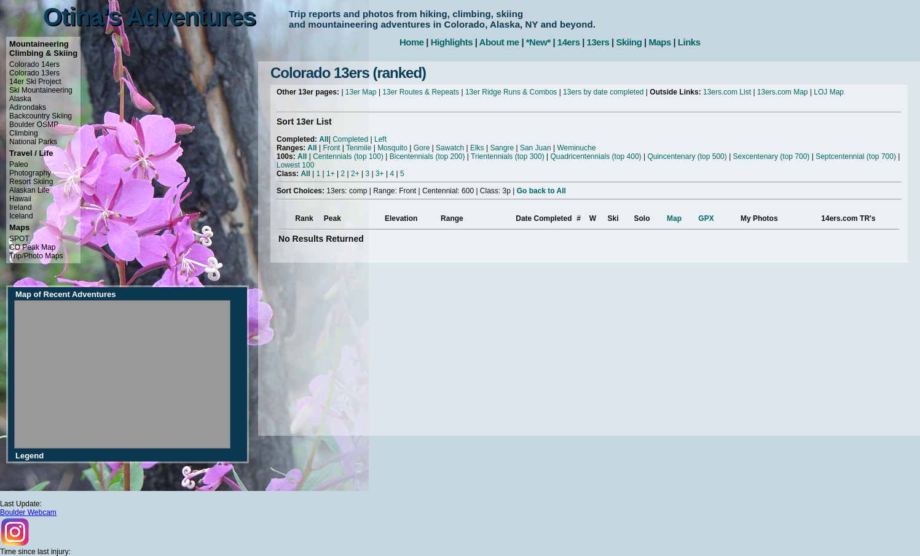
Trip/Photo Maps (36, 256)
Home (411, 42)
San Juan (535, 148)
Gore (422, 148)
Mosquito (392, 148)
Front (331, 148)
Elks (477, 148)
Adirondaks (27, 107)
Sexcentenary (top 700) (771, 156)
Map (674, 218)
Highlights (452, 42)
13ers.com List (727, 92)
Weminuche (576, 148)
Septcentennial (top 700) (856, 156)
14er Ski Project (35, 81)
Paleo (18, 164)
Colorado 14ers (34, 64)
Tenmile (358, 148)
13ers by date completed (603, 92)
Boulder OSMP (33, 124)
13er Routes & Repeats (420, 92)
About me (499, 42)
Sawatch (450, 148)
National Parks (33, 141)
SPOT (19, 238)
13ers (598, 42)
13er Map (361, 92)
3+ (379, 173)
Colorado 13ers (34, 73)
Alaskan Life (29, 190)
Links (689, 42)
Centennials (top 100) (348, 156)
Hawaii (20, 199)
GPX (706, 218)
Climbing (23, 133)
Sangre (502, 148)
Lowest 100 (295, 165)
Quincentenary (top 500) (686, 156)
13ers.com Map (782, 92)
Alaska (20, 99)
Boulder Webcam (28, 512)
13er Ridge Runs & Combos (511, 92)
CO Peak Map (32, 247)
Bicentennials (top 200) (427, 156)
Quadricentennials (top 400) (595, 156)
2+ (355, 173)
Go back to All (541, 191)
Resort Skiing (31, 181)
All (323, 139)
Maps (659, 42)
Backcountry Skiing (40, 116)
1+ (330, 173)
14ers (568, 42)
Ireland (20, 207)
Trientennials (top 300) (508, 156)
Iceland (21, 216)
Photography (30, 173)
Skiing (629, 42)
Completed (350, 139)
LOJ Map (829, 92)
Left (380, 139)
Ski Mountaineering (41, 90)
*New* (538, 42)
